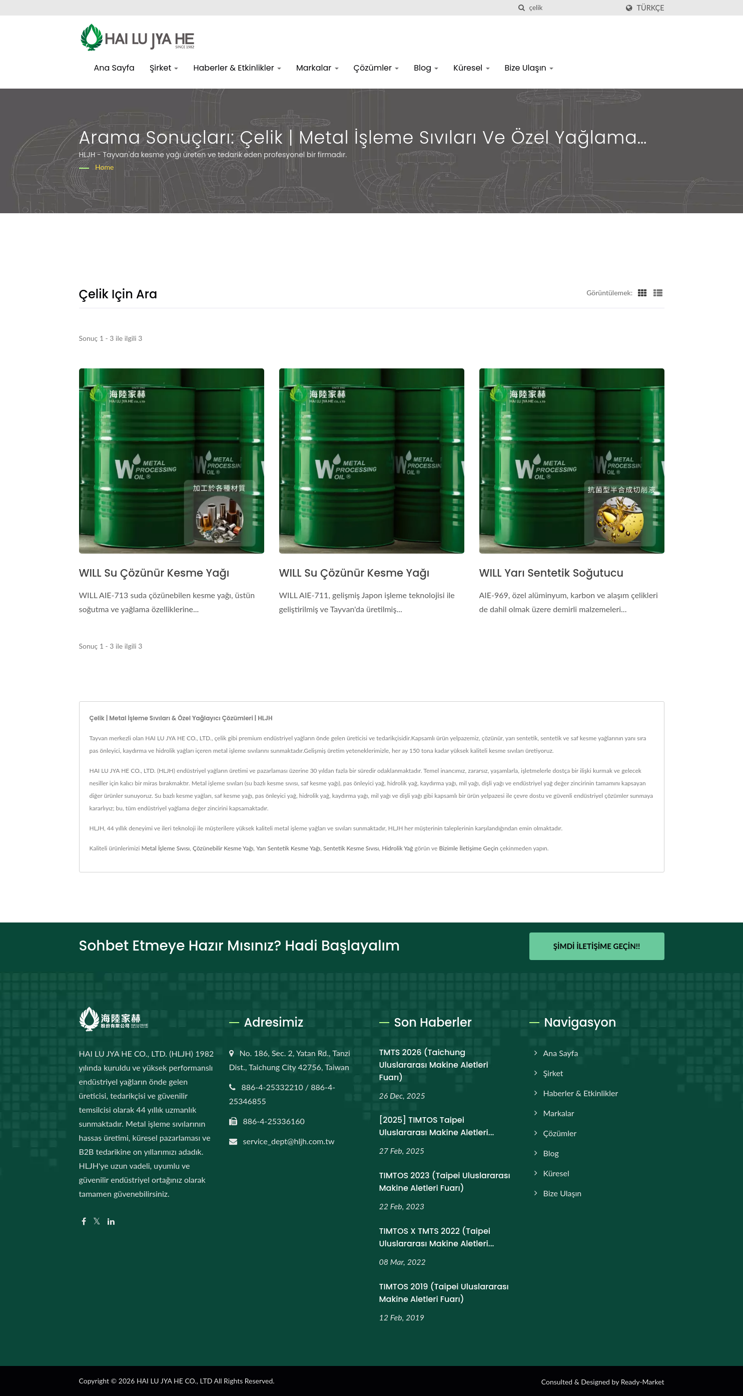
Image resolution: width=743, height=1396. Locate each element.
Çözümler (376, 68)
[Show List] (657, 292)
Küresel (471, 68)
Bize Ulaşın (529, 68)
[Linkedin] (111, 1220)
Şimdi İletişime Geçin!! (596, 946)
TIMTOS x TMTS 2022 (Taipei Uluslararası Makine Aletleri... (436, 1236)
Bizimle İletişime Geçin (468, 848)
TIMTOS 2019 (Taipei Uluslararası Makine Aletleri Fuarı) (444, 1292)
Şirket (164, 68)
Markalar (317, 68)
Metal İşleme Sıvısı (165, 848)
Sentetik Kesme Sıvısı (351, 848)
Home (104, 167)
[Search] (573, 8)
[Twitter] (97, 1220)
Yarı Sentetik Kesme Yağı (288, 848)
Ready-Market (642, 1380)
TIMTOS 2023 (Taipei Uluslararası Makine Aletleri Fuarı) (444, 1181)
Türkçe (650, 8)
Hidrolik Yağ (397, 848)
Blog (426, 68)
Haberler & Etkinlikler (237, 68)
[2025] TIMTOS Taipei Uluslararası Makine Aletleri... (436, 1125)
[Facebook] (84, 1220)
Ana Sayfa (114, 68)
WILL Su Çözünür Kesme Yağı (154, 573)
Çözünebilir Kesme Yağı (223, 848)
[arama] (521, 8)
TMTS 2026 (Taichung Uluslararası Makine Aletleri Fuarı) (433, 1063)
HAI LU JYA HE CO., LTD (174, 1379)
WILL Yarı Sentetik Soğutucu (551, 573)
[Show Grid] (642, 292)
